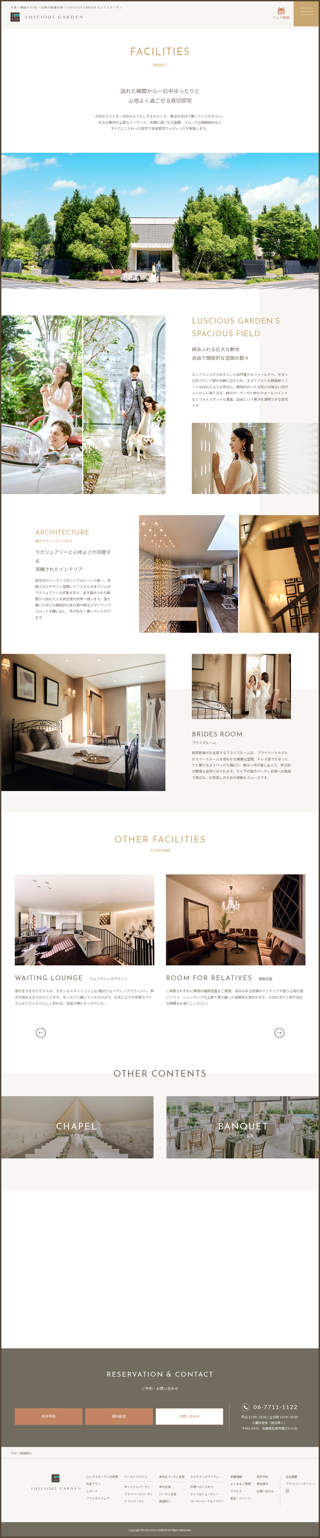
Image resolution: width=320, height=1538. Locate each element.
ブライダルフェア (97, 1498)
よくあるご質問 (240, 1484)
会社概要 (291, 1476)
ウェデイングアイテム (204, 1476)
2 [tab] (151, 1039)
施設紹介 (165, 1501)
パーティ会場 (167, 1494)
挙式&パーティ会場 (171, 1476)
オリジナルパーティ (137, 1486)
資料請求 (119, 1416)
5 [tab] (168, 1039)
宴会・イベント (240, 1498)
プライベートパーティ (138, 1494)
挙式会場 (165, 1486)
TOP (14, 1453)
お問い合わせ (189, 1416)
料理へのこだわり (202, 1486)
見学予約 (48, 1416)
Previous (41, 1033)
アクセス (236, 1491)
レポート (92, 1491)
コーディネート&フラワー (207, 1501)
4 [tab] (163, 1039)
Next (279, 1033)
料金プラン (93, 1484)
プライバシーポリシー (300, 1484)
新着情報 (236, 1476)
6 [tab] (174, 1039)
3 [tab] (157, 1039)
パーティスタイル (135, 1476)
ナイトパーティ (134, 1501)
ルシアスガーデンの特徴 (102, 1476)
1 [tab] (145, 1039)
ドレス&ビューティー (204, 1494)
